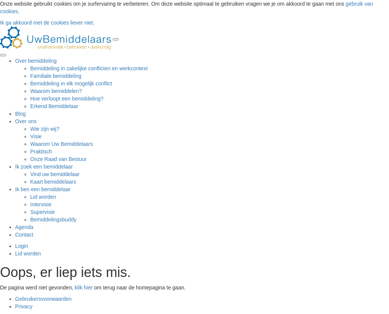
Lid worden (28, 254)
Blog (20, 114)
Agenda (24, 227)
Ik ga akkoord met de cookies (34, 23)
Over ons (26, 121)
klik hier (84, 288)
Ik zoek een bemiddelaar (44, 167)
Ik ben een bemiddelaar (42, 189)
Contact (24, 235)
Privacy (24, 306)
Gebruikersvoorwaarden (43, 299)
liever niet (81, 23)
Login (21, 246)
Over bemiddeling (36, 61)
